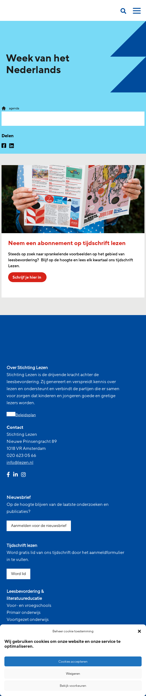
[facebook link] (8, 475)
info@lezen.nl (20, 462)
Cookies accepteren (73, 661)
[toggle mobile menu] (136, 12)
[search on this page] (123, 11)
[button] (139, 631)
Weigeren (73, 673)
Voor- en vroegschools (29, 605)
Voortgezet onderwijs (28, 619)
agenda (14, 108)
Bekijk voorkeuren (73, 685)
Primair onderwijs (24, 612)
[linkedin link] (15, 475)
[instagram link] (23, 475)
